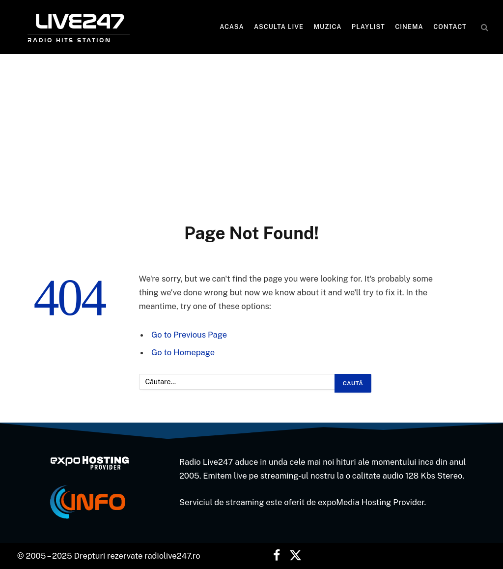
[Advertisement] (251, 148)
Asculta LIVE (279, 26)
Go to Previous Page (189, 335)
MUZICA (328, 26)
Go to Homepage (183, 352)
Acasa (232, 26)
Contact (450, 26)
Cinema (409, 26)
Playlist (368, 26)
